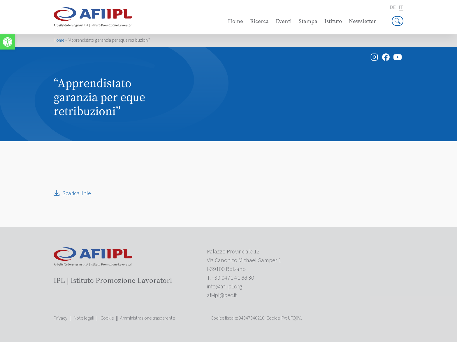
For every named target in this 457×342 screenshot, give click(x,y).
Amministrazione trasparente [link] (147, 318)
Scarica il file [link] (76, 193)
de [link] (393, 7)
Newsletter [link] (362, 21)
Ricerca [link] (259, 21)
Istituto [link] (333, 21)
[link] (7, 42)
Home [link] (235, 21)
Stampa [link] (308, 21)
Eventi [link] (284, 21)
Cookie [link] (107, 318)
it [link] (401, 7)
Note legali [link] (84, 318)
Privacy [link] (60, 318)
